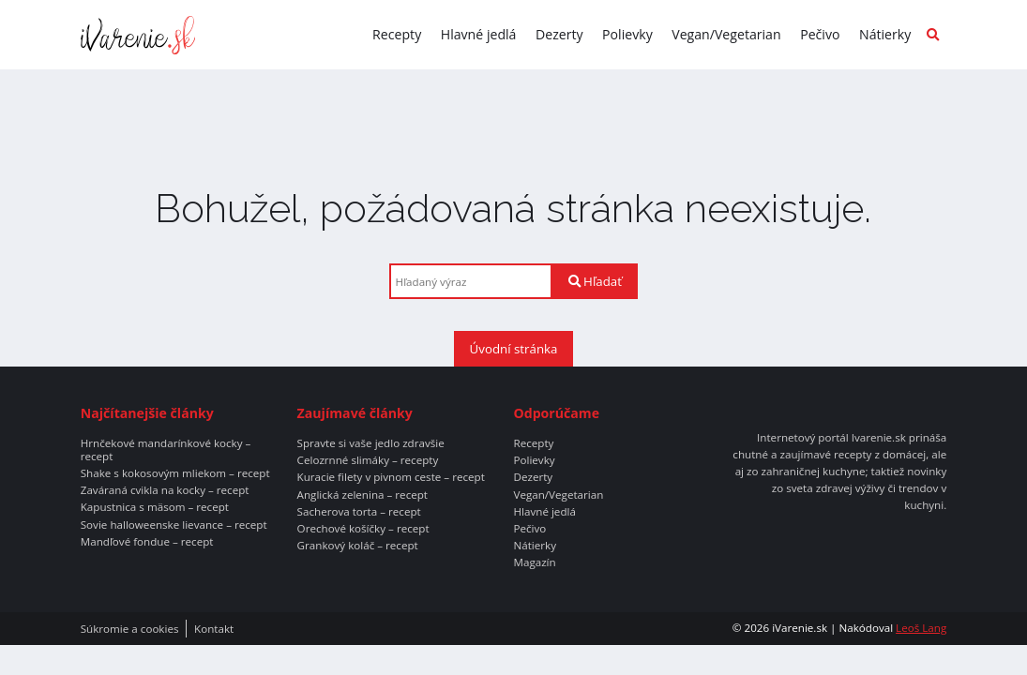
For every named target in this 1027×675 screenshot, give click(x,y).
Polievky (627, 34)
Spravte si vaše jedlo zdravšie (371, 443)
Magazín (534, 562)
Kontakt (214, 629)
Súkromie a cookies (130, 629)
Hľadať (595, 281)
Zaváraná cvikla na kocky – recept (165, 490)
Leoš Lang (921, 628)
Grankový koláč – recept (357, 545)
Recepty (396, 34)
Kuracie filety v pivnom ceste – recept (391, 477)
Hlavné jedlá (479, 34)
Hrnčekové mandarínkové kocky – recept (166, 450)
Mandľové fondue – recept (147, 541)
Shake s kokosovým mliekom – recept (175, 473)
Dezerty (559, 34)
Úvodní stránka (514, 348)
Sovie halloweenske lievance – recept (174, 525)
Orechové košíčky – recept (363, 528)
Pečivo (819, 34)
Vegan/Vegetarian (726, 34)
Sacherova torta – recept (359, 511)
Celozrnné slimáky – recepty (368, 460)
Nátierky (885, 34)
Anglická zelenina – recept (362, 495)
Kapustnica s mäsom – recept (155, 507)
